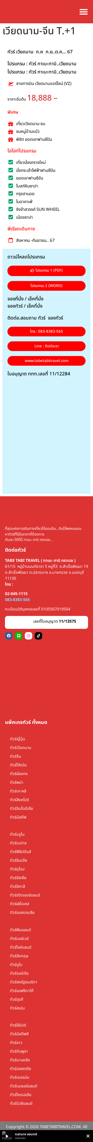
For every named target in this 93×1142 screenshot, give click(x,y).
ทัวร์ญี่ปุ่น (17, 739)
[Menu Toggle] (83, 11)
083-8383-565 (17, 600)
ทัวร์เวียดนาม (20, 748)
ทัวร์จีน (15, 756)
